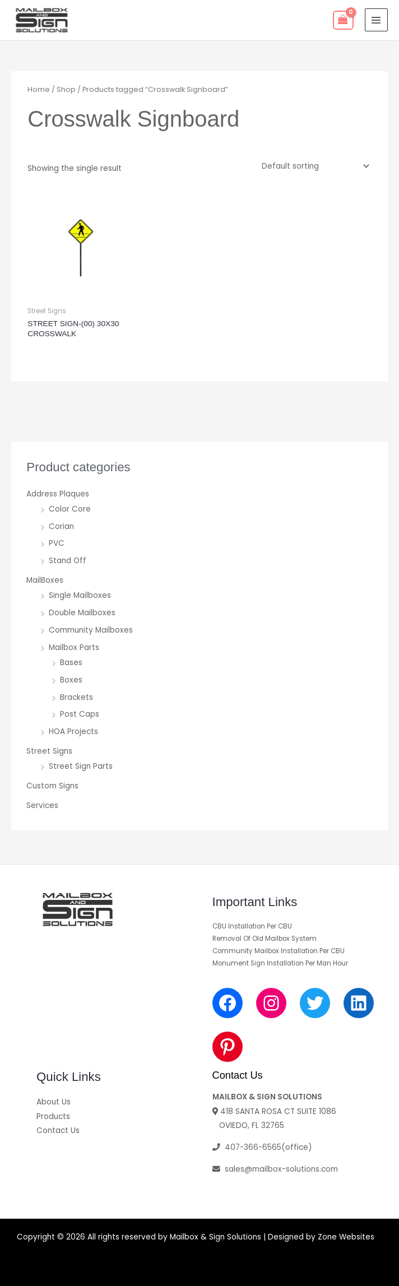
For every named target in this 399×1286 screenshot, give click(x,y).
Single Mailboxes (80, 595)
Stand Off (67, 560)
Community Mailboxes (91, 630)
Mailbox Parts (74, 647)
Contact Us (58, 1130)
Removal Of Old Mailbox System (264, 938)
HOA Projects (73, 731)
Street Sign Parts (81, 766)
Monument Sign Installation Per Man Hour (280, 963)
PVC (56, 543)
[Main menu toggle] (376, 19)
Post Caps (79, 714)
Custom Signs (52, 786)
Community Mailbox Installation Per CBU (278, 950)
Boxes (71, 680)
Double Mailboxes (82, 612)
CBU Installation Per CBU (252, 926)
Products (53, 1116)
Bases (71, 662)
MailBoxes (44, 580)
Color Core (70, 509)
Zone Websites (346, 1237)
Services (42, 805)
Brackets (76, 697)
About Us (53, 1102)
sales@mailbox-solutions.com (281, 1169)
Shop (66, 89)
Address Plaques (57, 494)
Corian (61, 526)
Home (38, 89)
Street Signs (49, 751)
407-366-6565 (253, 1147)
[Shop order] (313, 166)
